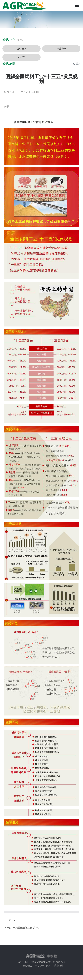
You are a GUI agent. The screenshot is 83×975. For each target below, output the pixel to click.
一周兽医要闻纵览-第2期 (26, 927)
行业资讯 (61, 48)
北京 (48, 965)
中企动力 (40, 965)
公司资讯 (21, 48)
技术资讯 (21, 57)
